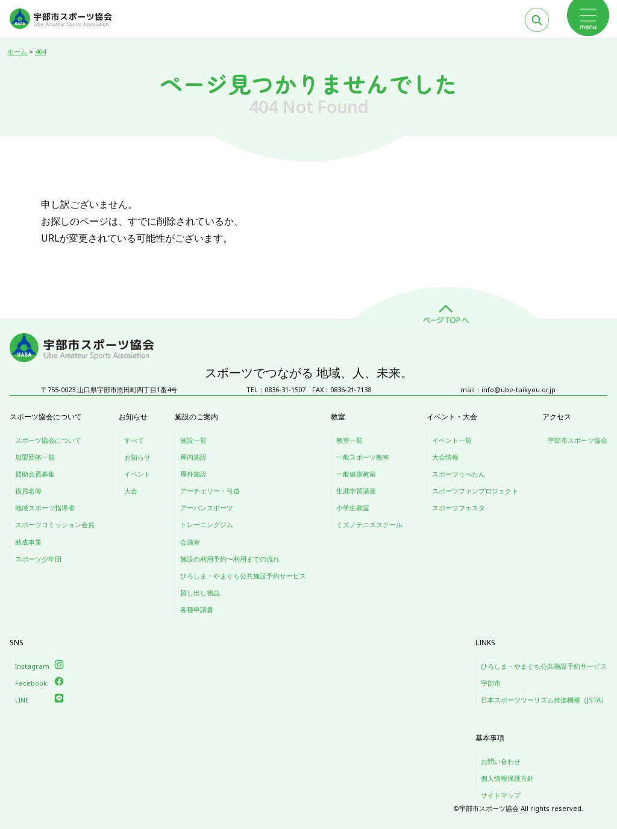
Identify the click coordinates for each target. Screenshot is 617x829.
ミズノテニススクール (369, 524)
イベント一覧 (452, 440)
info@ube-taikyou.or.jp (518, 389)
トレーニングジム (206, 524)
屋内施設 (193, 456)
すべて (134, 440)
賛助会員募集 (35, 473)
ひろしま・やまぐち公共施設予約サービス (243, 575)
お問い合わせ (501, 761)
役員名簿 (28, 490)
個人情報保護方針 (507, 778)
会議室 (190, 541)
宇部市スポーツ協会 (577, 440)
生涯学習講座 (356, 490)
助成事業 (28, 541)
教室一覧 (349, 440)
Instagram (32, 666)
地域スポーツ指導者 (45, 507)
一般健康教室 (356, 473)
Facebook (31, 682)
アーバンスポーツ (206, 507)
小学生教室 (352, 507)
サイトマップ (501, 794)
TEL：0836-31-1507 (275, 389)
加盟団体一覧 (35, 456)
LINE (22, 699)
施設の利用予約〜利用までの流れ (230, 558)
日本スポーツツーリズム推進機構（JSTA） (544, 699)
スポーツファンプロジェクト (475, 490)
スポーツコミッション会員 (55, 524)
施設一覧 (193, 440)
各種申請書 (196, 609)
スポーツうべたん (458, 473)
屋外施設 (193, 473)
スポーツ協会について (48, 440)
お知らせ (137, 456)
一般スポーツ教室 (362, 456)
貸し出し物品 (200, 592)
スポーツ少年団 (38, 558)
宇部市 (491, 682)
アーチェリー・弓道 (210, 490)
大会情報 (445, 456)
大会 (130, 490)
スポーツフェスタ (458, 507)
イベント (137, 473)
